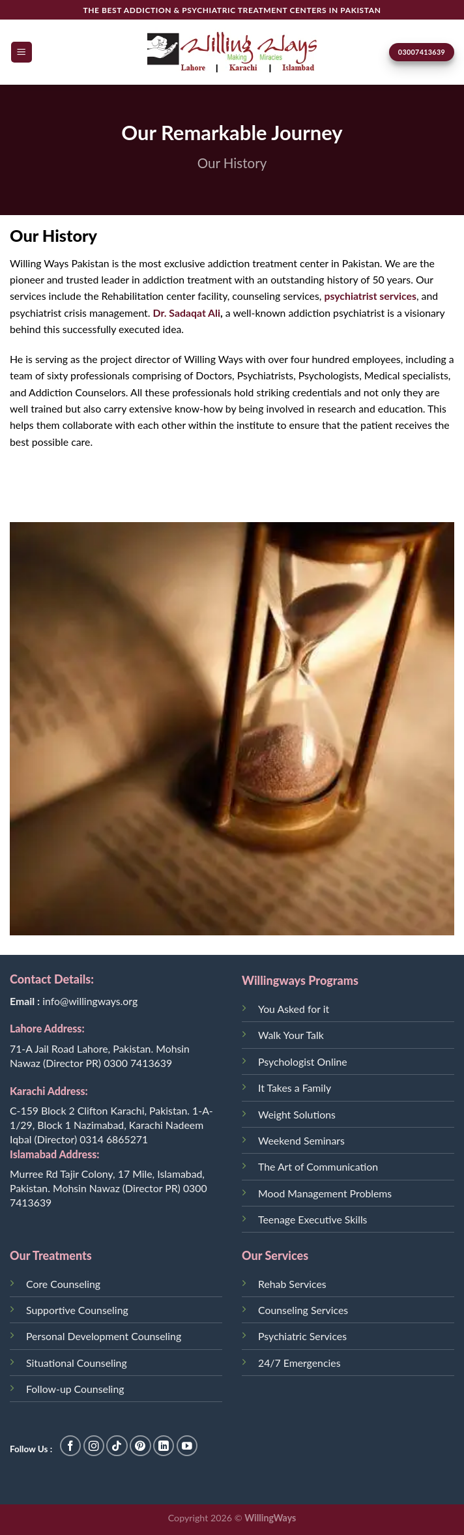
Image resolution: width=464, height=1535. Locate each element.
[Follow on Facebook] (70, 1446)
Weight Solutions (297, 1114)
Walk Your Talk (291, 1035)
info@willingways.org (90, 1001)
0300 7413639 (138, 1063)
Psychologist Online (302, 1061)
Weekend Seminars (301, 1140)
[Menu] (22, 52)
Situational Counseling (76, 1362)
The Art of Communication (318, 1166)
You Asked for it (293, 1008)
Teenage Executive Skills (312, 1219)
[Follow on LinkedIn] (164, 1446)
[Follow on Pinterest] (140, 1446)
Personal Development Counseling (103, 1336)
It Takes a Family (294, 1087)
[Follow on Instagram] (94, 1446)
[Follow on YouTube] (187, 1446)
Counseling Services (303, 1310)
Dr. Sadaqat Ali (186, 312)
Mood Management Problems (325, 1193)
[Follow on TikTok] (117, 1446)
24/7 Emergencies (299, 1362)
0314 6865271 (114, 1139)
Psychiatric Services (302, 1336)
